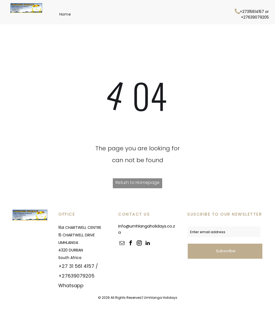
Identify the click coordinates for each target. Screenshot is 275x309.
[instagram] (139, 243)
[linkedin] (147, 243)
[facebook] (130, 243)
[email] (122, 243)
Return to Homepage (137, 182)
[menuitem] (65, 14)
